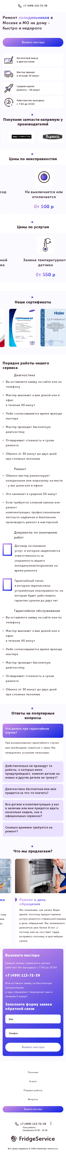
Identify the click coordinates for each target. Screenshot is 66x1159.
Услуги (33, 1081)
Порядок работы (33, 1090)
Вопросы (33, 1099)
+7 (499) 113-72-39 (35, 5)
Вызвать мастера (33, 42)
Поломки (33, 1072)
